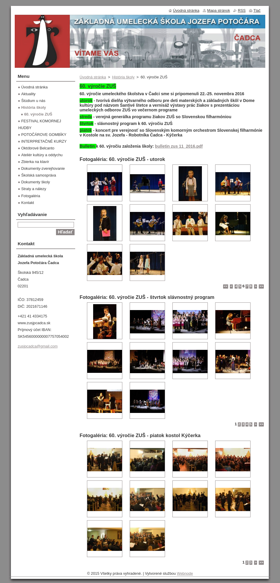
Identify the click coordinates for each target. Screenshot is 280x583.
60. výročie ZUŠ (38, 114)
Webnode (185, 573)
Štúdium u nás (33, 100)
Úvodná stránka (93, 77)
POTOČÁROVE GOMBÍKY (43, 134)
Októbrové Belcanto (37, 148)
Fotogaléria (30, 196)
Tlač (257, 10)
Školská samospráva (38, 175)
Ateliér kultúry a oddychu (41, 155)
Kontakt (27, 202)
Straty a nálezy (33, 189)
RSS (242, 10)
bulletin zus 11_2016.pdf (179, 146)
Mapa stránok (218, 10)
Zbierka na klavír (35, 161)
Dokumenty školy (35, 182)
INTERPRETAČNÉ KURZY (44, 141)
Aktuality (28, 94)
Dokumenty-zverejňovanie (43, 168)
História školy (123, 77)
